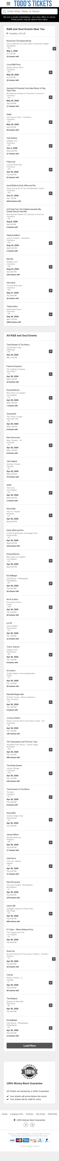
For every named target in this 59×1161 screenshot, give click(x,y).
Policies (29, 1114)
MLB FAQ (52, 1114)
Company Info (16, 1114)
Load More (29, 1045)
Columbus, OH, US (16, 33)
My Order (40, 1114)
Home (4, 1114)
